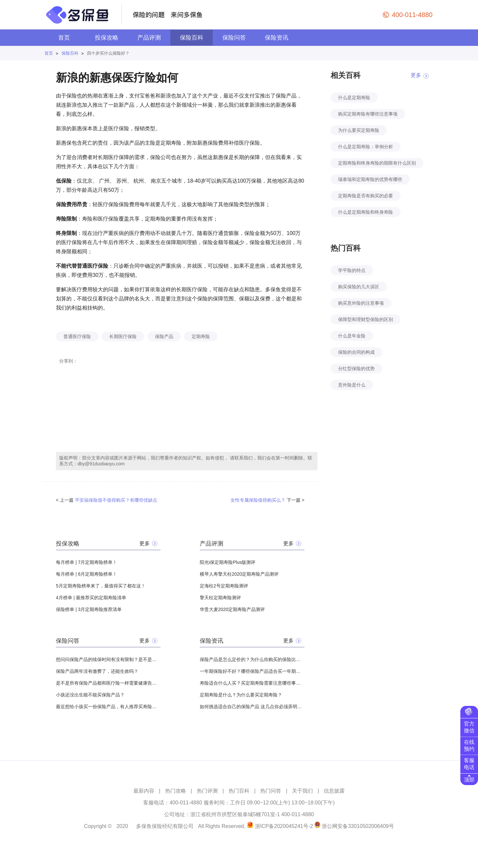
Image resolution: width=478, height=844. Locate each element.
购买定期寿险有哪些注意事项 (368, 114)
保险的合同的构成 (356, 352)
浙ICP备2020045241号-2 (284, 826)
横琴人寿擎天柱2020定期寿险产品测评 (239, 574)
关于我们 (302, 791)
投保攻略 (106, 37)
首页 (64, 37)
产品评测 (149, 37)
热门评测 (207, 791)
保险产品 (164, 336)
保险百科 (191, 37)
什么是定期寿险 (354, 97)
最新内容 (143, 791)
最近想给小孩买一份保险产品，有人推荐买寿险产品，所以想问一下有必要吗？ (108, 706)
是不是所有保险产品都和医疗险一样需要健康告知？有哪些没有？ (108, 683)
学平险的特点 (352, 270)
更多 (144, 543)
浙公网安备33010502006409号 (358, 826)
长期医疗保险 (123, 336)
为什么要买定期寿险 (358, 130)
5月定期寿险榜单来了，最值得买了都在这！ (100, 585)
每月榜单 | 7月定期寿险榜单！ (86, 562)
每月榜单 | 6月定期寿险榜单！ (86, 574)
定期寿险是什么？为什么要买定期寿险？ (241, 694)
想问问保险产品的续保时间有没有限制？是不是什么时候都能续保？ (108, 659)
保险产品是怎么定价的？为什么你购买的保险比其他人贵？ (252, 659)
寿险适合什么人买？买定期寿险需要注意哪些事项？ (252, 683)
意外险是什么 (352, 384)
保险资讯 (276, 37)
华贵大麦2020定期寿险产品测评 (232, 609)
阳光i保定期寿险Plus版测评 (227, 562)
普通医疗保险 (77, 336)
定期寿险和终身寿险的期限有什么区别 (377, 163)
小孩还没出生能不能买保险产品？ (90, 694)
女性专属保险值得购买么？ (257, 500)
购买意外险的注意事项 (361, 303)
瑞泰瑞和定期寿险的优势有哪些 (370, 179)
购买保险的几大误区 (358, 286)
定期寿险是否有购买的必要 (365, 195)
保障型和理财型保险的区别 (365, 319)
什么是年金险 (352, 335)
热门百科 (239, 791)
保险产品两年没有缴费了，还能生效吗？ (97, 671)
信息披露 (334, 791)
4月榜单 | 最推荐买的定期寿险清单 (91, 597)
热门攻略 (175, 791)
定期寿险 (201, 336)
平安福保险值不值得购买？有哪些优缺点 (116, 500)
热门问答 (270, 791)
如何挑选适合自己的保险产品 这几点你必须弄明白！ (252, 706)
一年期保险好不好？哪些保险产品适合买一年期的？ (252, 671)
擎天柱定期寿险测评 (220, 597)
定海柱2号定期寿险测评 (224, 585)
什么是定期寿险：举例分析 (365, 146)
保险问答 (234, 37)
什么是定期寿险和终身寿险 (365, 212)
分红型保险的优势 (356, 368)
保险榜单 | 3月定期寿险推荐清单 (89, 609)
